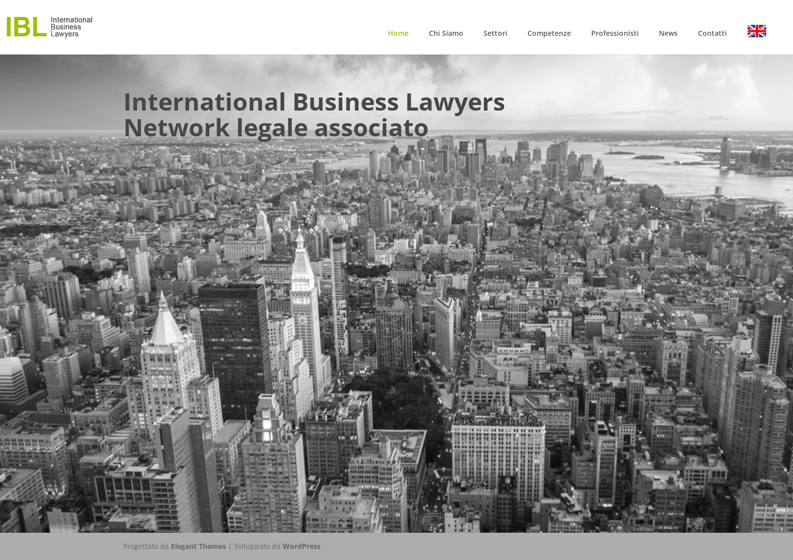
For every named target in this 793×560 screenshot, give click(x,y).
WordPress (302, 546)
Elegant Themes (198, 546)
